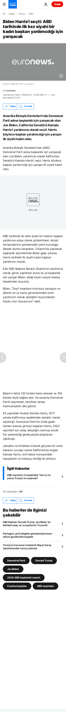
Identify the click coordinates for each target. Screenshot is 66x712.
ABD (31, 14)
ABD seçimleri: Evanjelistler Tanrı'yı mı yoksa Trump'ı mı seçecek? (29, 476)
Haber (12, 14)
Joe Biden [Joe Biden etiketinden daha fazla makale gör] (13, 568)
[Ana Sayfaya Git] (12, 4)
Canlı (57, 4)
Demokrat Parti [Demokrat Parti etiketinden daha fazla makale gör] (16, 560)
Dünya (22, 14)
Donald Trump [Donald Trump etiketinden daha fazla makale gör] (43, 560)
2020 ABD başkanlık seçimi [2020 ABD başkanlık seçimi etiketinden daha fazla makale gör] (23, 577)
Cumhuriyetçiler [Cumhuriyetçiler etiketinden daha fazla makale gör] (17, 585)
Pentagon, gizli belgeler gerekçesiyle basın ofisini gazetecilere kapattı (27, 535)
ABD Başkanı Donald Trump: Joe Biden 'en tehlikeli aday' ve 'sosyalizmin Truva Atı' (27, 523)
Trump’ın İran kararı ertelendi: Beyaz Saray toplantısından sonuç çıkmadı (27, 547)
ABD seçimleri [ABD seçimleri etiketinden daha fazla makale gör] (45, 585)
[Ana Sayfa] (4, 13)
